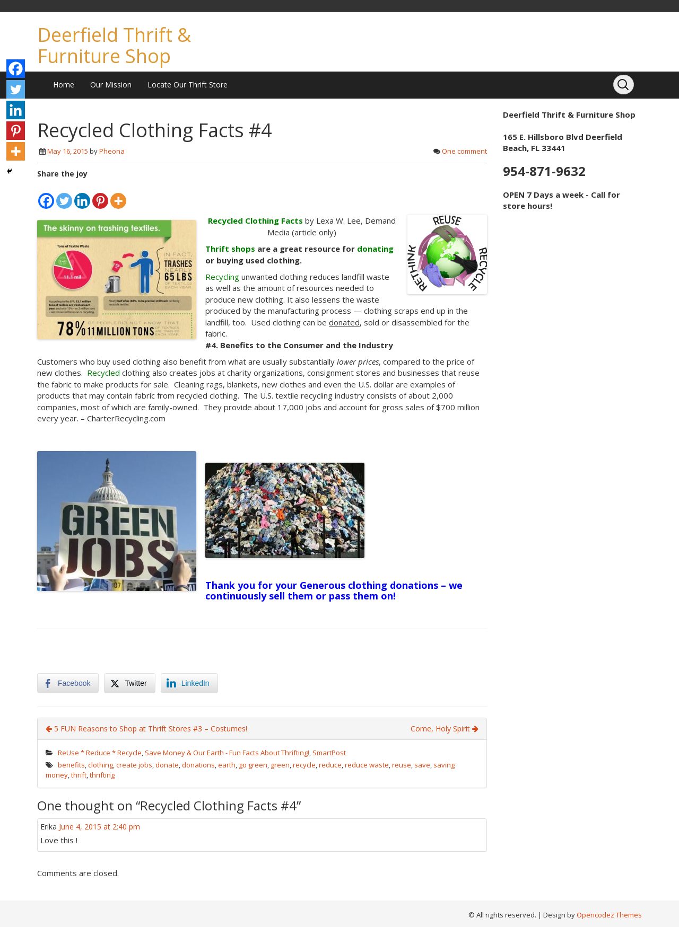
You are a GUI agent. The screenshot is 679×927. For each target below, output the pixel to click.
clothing (100, 765)
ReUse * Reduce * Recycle (100, 752)
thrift (78, 775)
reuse (401, 765)
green (280, 765)
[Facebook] (46, 194)
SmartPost (329, 752)
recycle (304, 765)
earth (227, 765)
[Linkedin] (82, 194)
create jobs (134, 765)
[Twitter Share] (129, 683)
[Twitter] (64, 194)
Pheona (112, 151)
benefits (71, 765)
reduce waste (367, 765)
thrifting (102, 775)
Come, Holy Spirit (444, 728)
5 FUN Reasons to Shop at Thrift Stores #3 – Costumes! (146, 728)
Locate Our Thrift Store (187, 85)
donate (167, 765)
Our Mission (111, 85)
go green (253, 765)
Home (63, 85)
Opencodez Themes (609, 915)
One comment (464, 151)
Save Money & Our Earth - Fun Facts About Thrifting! (227, 752)
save (422, 765)
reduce (330, 765)
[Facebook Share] (68, 683)
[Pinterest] (100, 194)
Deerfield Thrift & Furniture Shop (114, 45)
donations (198, 765)
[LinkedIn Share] (189, 683)
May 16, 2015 (67, 151)
